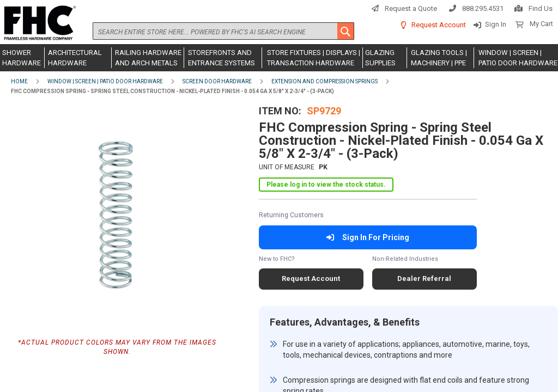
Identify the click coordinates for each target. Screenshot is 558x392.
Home (19, 81)
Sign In (495, 24)
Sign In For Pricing (367, 237)
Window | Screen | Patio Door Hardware (105, 81)
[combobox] (223, 31)
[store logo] (38, 23)
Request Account (438, 25)
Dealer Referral (424, 278)
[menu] (279, 57)
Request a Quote (411, 8)
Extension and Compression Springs (324, 81)
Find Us (541, 8)
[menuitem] (22, 57)
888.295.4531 (483, 8)
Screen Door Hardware (217, 81)
